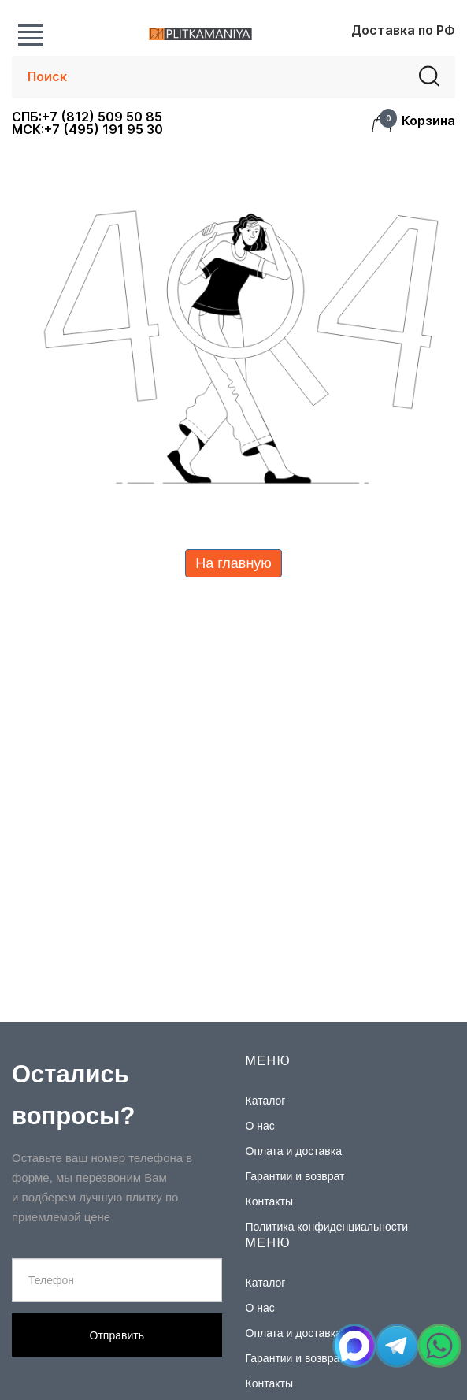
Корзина (423, 121)
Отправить (117, 1335)
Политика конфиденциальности (327, 1226)
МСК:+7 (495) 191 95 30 (87, 129)
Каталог (31, 34)
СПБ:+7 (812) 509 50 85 (87, 116)
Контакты (269, 1201)
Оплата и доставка (294, 1151)
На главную (233, 563)
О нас (260, 1126)
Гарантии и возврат (295, 1176)
